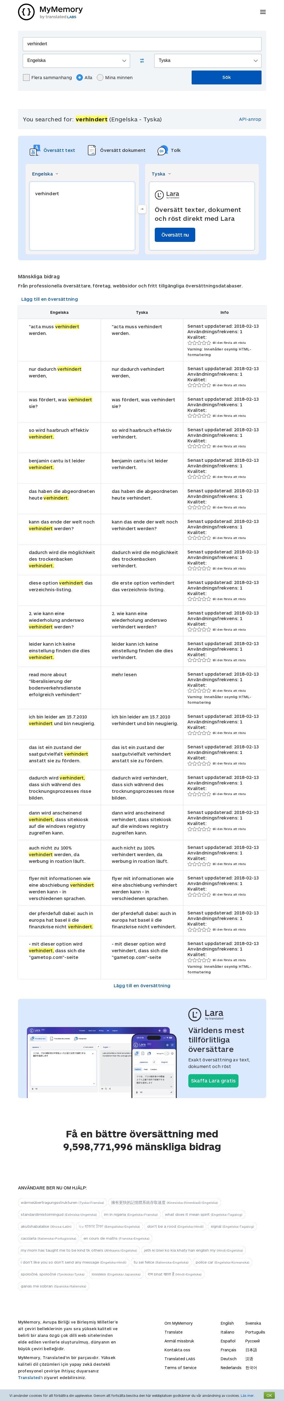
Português (255, 1332)
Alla (84, 77)
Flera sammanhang (47, 77)
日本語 (251, 1349)
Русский (252, 1341)
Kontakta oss (177, 1349)
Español (228, 1341)
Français (228, 1349)
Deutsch (229, 1358)
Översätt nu (175, 235)
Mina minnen (115, 77)
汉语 (249, 1358)
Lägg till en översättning (49, 299)
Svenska (253, 1323)
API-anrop (250, 119)
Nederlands (231, 1367)
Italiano (227, 1332)
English (227, 1323)
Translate (173, 1332)
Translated (29, 1377)
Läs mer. (248, 1395)
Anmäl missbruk (179, 1341)
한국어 (251, 1367)
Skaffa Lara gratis (213, 1080)
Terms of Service (180, 1367)
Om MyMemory (178, 1323)
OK (269, 1395)
